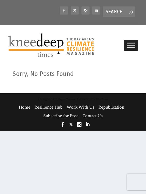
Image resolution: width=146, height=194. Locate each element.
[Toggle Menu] (131, 45)
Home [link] (24, 107)
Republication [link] (111, 107)
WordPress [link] (102, 99)
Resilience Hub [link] (48, 107)
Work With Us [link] (80, 107)
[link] (64, 10)
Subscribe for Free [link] (61, 115)
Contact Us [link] (93, 115)
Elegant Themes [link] (66, 99)
